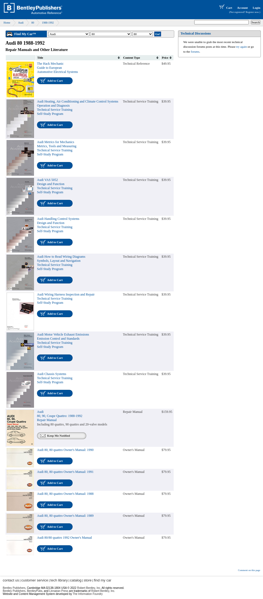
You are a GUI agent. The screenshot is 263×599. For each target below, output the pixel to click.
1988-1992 (48, 22)
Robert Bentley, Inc (88, 587)
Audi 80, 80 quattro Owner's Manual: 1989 (65, 516)
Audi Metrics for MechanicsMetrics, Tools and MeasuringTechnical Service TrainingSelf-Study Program (56, 148)
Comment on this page (249, 570)
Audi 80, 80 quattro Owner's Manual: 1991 (65, 472)
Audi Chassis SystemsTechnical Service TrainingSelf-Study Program (54, 378)
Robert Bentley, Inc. (103, 590)
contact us (11, 580)
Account (242, 7)
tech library (59, 580)
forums (195, 51)
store (88, 580)
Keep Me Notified (58, 435)
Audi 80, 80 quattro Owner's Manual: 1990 (65, 450)
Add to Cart (55, 80)
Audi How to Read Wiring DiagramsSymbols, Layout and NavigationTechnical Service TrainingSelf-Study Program (61, 263)
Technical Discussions (196, 33)
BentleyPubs (34, 590)
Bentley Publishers (14, 587)
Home (7, 22)
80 (32, 22)
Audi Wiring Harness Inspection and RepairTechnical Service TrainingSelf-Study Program (66, 299)
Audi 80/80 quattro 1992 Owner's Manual (64, 538)
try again (241, 46)
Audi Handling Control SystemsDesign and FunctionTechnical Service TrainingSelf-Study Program (58, 225)
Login (256, 7)
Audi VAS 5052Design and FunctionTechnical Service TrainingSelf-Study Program (54, 186)
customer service (34, 580)
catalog (76, 580)
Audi (21, 22)
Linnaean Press (58, 590)
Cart (225, 7)
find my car (103, 580)
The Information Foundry (88, 593)
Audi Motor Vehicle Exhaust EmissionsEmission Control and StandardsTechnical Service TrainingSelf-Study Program (63, 341)
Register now (252, 12)
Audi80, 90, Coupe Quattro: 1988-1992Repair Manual (59, 416)
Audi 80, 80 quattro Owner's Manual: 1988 (65, 494)
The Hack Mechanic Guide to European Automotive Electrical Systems (57, 68)
